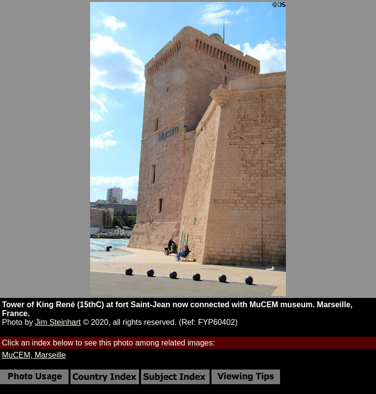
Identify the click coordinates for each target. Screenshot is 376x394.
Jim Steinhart (58, 322)
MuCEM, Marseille (34, 355)
